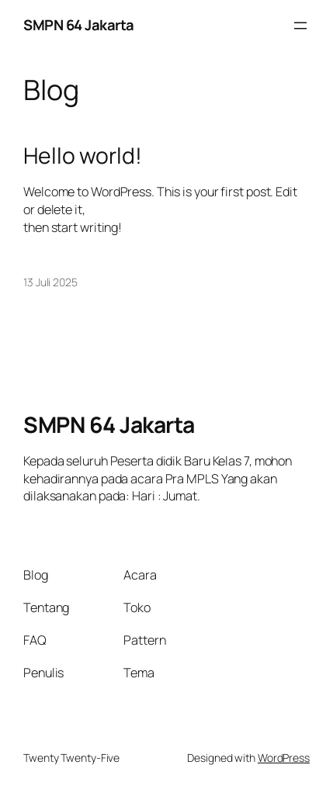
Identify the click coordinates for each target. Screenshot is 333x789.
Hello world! (82, 156)
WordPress (284, 757)
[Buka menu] (300, 25)
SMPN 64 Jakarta (78, 25)
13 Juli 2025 (50, 282)
